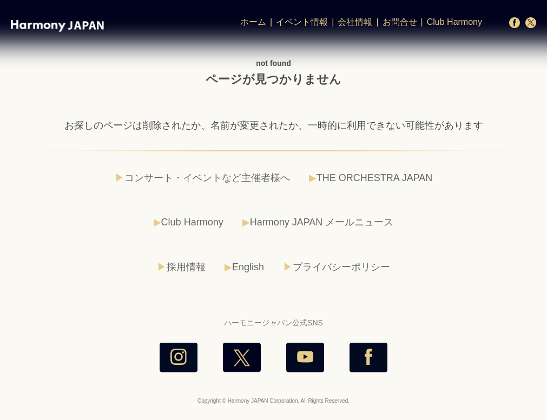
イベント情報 (302, 21)
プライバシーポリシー (341, 267)
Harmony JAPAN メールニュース (322, 222)
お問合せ (400, 21)
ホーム (253, 21)
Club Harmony (454, 21)
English (248, 267)
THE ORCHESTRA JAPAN (375, 177)
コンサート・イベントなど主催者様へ (207, 177)
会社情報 (355, 21)
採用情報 (186, 267)
